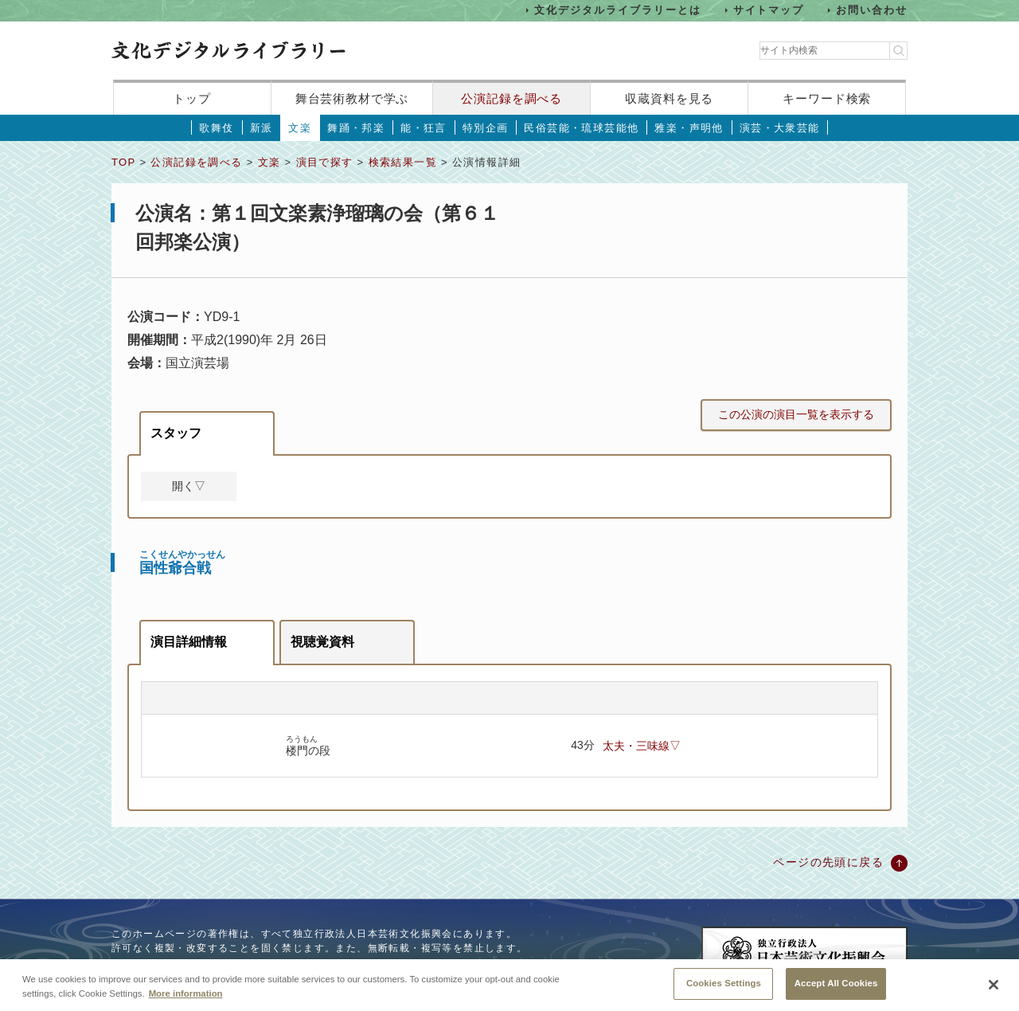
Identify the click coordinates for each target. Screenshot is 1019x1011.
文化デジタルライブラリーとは (617, 10)
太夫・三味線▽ (642, 745)
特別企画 (486, 128)
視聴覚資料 (322, 642)
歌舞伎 (216, 128)
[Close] (993, 985)
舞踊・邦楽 (356, 128)
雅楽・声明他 (688, 128)
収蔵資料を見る (669, 98)
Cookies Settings (723, 984)
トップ (192, 98)
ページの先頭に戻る (828, 862)
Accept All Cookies (836, 984)
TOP (123, 162)
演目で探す (324, 162)
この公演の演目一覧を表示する (796, 414)
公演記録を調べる (511, 98)
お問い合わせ (872, 10)
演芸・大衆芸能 (780, 128)
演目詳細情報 (188, 642)
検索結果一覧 (403, 162)
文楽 (299, 128)
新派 (261, 128)
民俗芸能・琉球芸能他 (581, 128)
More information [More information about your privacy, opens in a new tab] (186, 993)
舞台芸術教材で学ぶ (352, 98)
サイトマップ (769, 10)
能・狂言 (423, 128)
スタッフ (175, 433)
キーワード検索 (827, 98)
